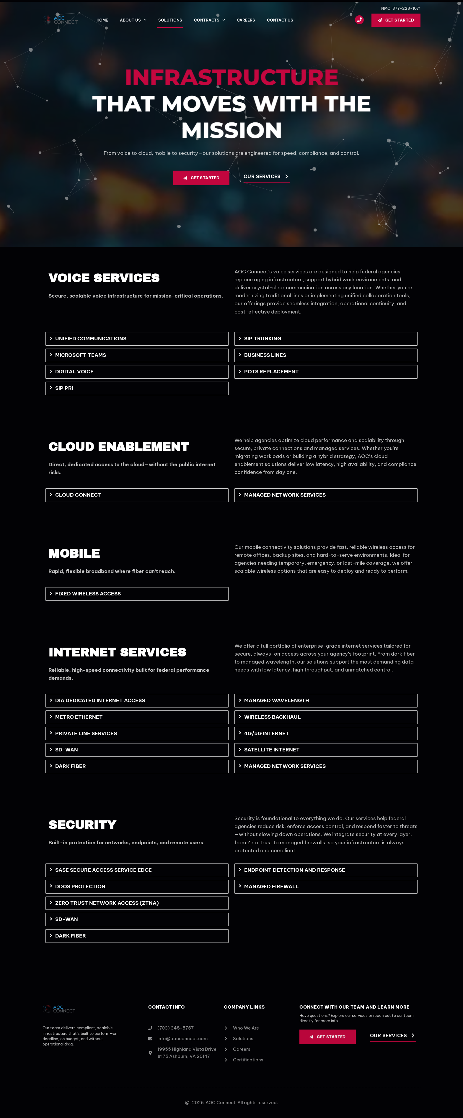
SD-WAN (66, 749)
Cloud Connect (78, 495)
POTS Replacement (271, 371)
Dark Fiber (70, 766)
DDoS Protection (80, 886)
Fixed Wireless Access (88, 593)
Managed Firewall (271, 886)
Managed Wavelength (276, 700)
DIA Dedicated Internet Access (100, 700)
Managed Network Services (285, 495)
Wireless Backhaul (272, 717)
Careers (246, 20)
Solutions (170, 20)
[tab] (137, 338)
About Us (133, 20)
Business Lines (265, 355)
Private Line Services (86, 733)
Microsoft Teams (80, 355)
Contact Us (280, 20)
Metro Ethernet (79, 717)
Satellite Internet (272, 749)
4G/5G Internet (266, 733)
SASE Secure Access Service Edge (103, 870)
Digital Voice (74, 371)
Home (102, 20)
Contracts (209, 20)
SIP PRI (64, 388)
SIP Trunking (262, 338)
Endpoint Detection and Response (294, 870)
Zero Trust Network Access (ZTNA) (107, 903)
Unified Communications (90, 338)
